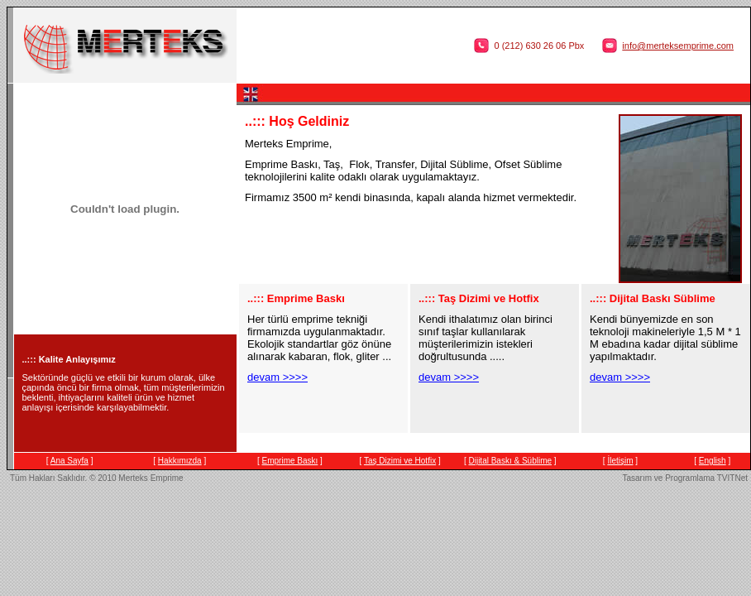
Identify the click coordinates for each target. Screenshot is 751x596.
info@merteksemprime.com (678, 45)
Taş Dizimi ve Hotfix (400, 460)
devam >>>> (277, 377)
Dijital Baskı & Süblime (510, 460)
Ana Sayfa (69, 460)
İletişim (620, 460)
